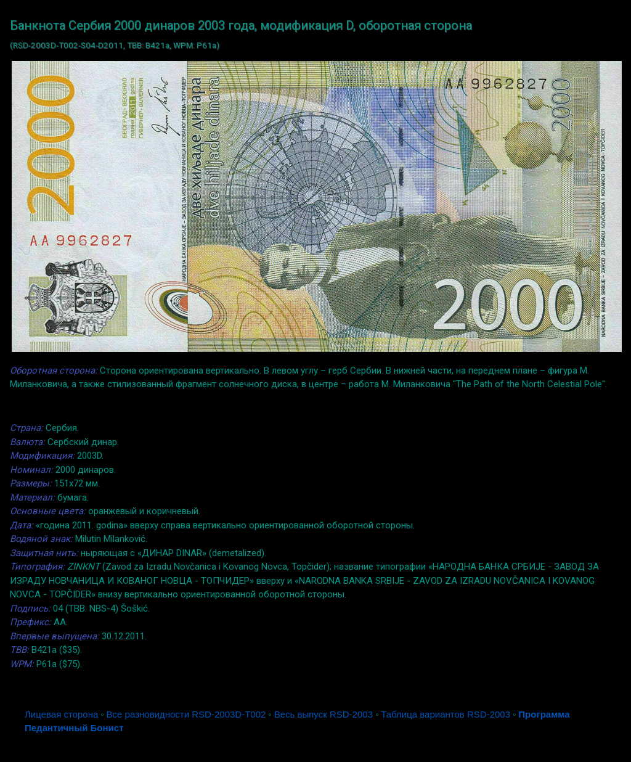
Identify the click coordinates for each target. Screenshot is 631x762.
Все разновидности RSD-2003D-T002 (186, 714)
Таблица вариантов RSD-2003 (445, 714)
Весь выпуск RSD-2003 (323, 714)
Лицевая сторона (61, 714)
